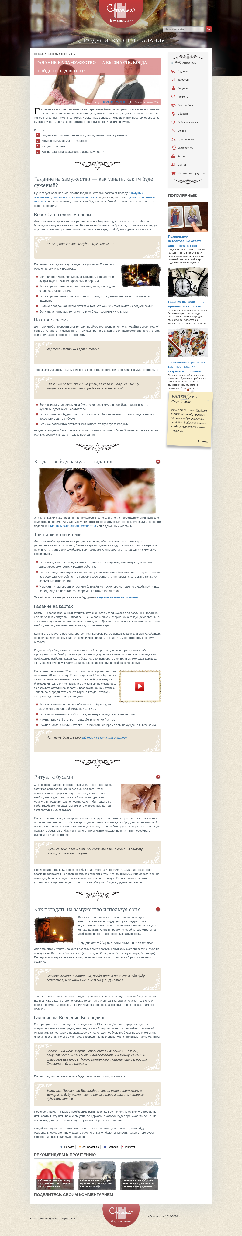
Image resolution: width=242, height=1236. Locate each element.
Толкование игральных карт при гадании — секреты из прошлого (186, 366)
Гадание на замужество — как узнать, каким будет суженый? (84, 135)
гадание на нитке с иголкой (117, 597)
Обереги (180, 114)
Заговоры (180, 80)
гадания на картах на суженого (104, 737)
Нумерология (182, 139)
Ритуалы (180, 88)
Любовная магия (184, 122)
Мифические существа (188, 173)
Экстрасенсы (182, 148)
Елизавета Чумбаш (113, 102)
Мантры (179, 165)
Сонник (179, 131)
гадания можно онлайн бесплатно (72, 526)
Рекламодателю (49, 1218)
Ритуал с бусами (53, 146)
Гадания (52, 53)
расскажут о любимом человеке (75, 197)
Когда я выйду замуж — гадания (64, 140)
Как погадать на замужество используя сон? (73, 151)
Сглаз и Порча (183, 105)
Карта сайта (68, 1218)
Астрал (178, 156)
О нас (33, 1218)
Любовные (65, 53)
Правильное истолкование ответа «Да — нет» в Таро (185, 241)
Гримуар (39, 53)
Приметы (179, 97)
